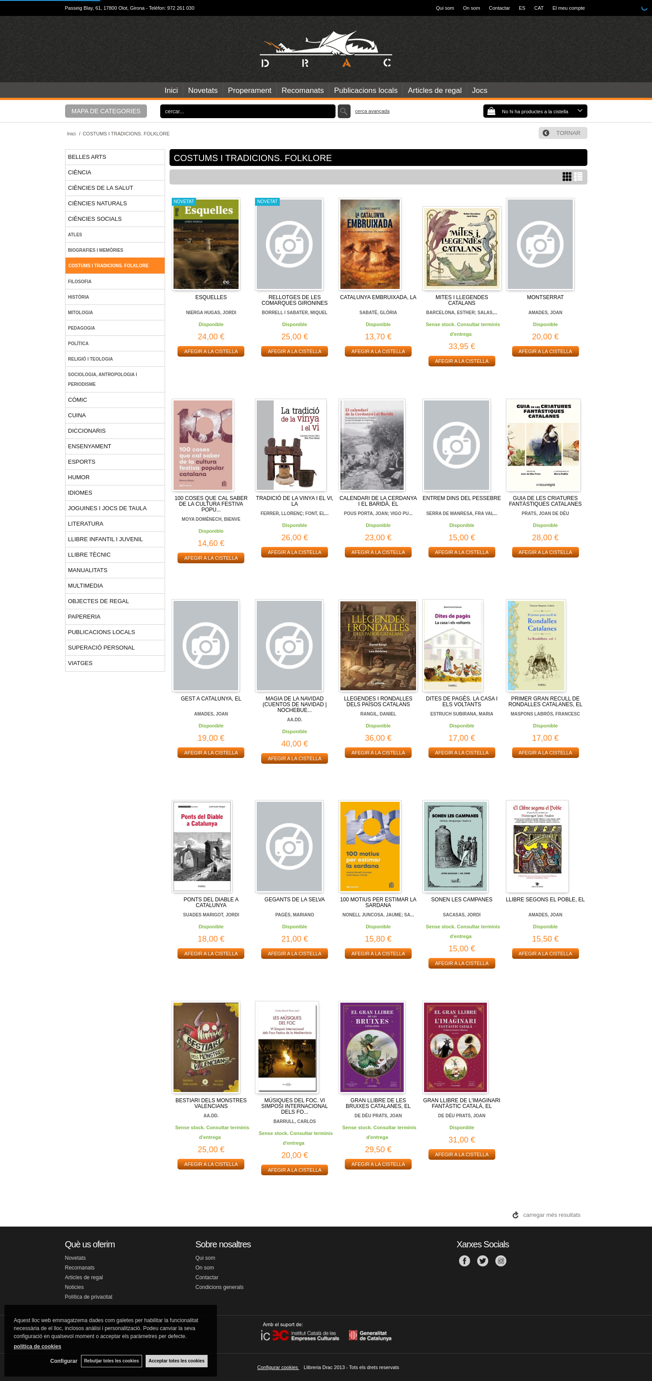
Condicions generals (220, 1287)
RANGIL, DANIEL (378, 714)
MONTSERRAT (545, 297)
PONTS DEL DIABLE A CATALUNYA (211, 902)
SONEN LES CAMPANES (461, 899)
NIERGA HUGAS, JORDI (211, 312)
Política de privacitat (88, 1297)
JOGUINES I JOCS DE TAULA (107, 508)
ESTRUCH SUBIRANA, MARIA (461, 714)
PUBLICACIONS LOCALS (101, 632)
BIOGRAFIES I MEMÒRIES (95, 250)
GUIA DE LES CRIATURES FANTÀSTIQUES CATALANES (545, 501)
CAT (539, 8)
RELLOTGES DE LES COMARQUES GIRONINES (295, 300)
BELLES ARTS (87, 157)
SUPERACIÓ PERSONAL (101, 647)
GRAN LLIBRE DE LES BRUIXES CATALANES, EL (378, 1103)
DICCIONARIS (87, 430)
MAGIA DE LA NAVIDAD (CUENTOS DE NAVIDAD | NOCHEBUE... (294, 704)
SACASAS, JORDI (462, 914)
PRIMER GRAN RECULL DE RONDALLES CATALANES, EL (546, 702)
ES (522, 8)
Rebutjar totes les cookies (110, 1360)
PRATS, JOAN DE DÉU (545, 513)
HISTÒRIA (78, 297)
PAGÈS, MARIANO (294, 914)
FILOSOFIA (80, 281)
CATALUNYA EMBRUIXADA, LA (378, 297)
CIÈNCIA (80, 172)
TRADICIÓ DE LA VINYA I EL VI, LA (294, 501)
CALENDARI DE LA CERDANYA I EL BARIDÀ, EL (378, 501)
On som (471, 8)
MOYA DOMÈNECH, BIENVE (211, 519)
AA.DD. (294, 719)
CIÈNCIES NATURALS (97, 203)
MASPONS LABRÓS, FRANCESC (545, 714)
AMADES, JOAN (546, 312)
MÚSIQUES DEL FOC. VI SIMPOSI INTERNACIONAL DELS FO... (294, 1106)
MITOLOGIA (80, 312)
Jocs (479, 90)
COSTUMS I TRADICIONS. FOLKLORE (109, 265)
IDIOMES (80, 492)
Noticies (74, 1287)
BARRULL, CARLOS (295, 1121)
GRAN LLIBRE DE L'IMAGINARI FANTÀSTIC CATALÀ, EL (461, 1103)
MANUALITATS (88, 570)
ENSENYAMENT (90, 446)
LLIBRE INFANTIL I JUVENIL (105, 539)
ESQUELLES (211, 297)
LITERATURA (86, 523)
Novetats (203, 90)
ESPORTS (82, 461)
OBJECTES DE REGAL (98, 601)
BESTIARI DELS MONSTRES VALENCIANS (211, 1103)
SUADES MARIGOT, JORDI (211, 914)
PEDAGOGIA (81, 328)
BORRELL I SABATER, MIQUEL (295, 312)
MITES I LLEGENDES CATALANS (462, 300)
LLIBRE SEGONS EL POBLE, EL (545, 899)
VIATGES (80, 663)
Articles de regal (435, 90)
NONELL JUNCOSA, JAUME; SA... (378, 914)
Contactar (499, 8)
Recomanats (303, 90)
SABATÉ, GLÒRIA (378, 312)
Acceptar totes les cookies (176, 1360)
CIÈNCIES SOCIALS (95, 218)
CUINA (77, 415)
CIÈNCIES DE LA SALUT (100, 188)
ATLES (75, 234)
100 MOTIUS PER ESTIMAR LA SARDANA (378, 902)
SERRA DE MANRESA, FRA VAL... (462, 513)
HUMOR (79, 477)
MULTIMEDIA (85, 585)
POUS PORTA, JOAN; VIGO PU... (378, 513)
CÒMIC (77, 399)
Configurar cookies (278, 1367)
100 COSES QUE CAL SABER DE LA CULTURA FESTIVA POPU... (210, 504)
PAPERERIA (84, 616)
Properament (249, 90)
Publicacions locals (366, 90)
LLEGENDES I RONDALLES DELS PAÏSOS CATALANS (378, 702)
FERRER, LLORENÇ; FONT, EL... (295, 513)
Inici (171, 90)
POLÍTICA (78, 343)
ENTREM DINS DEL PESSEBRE (462, 498)
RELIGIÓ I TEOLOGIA (90, 359)
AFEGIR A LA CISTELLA (211, 351)
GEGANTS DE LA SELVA (295, 899)
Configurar (62, 1361)
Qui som (445, 8)
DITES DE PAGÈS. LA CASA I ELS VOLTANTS (462, 702)
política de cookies (37, 1346)
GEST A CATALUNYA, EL (211, 699)
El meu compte (568, 8)
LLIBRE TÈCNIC (89, 554)
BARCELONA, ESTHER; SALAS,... (462, 312)
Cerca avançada (372, 111)
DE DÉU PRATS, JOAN (378, 1115)
